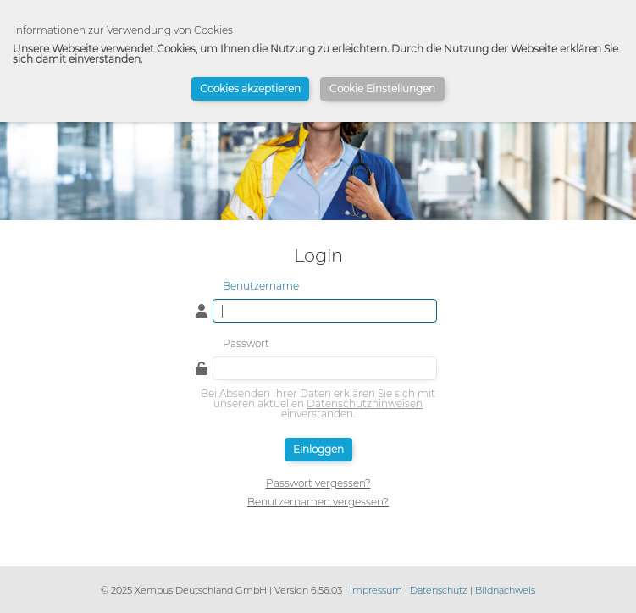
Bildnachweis (505, 590)
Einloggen (318, 449)
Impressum (376, 590)
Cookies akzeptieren (250, 88)
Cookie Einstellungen (382, 88)
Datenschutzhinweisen (365, 403)
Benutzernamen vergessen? (318, 502)
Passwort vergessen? (318, 483)
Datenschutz (438, 590)
